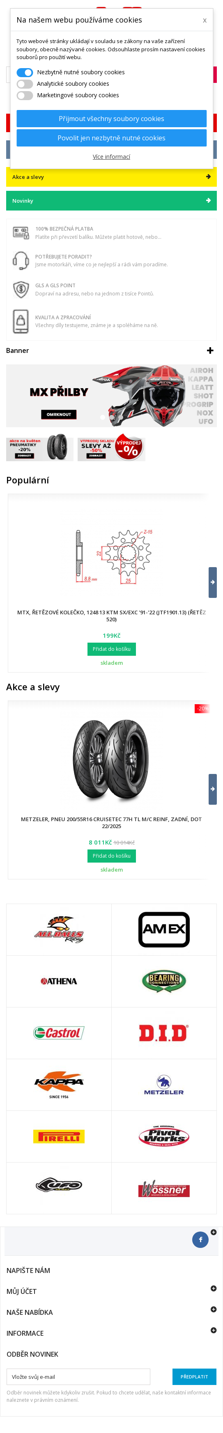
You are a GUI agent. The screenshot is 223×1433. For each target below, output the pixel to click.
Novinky (22, 200)
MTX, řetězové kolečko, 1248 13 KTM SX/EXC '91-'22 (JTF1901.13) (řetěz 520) (111, 616)
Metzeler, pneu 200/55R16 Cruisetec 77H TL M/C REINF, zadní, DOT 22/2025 (111, 822)
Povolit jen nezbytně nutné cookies (111, 137)
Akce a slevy (33, 686)
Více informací (111, 156)
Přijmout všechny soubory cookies (111, 118)
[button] (207, 582)
